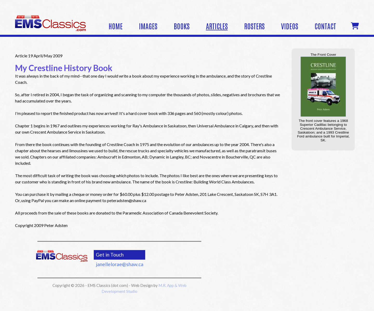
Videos (289, 25)
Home (116, 25)
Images (148, 25)
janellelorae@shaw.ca (119, 264)
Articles (217, 25)
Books (182, 25)
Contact (325, 25)
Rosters (254, 25)
